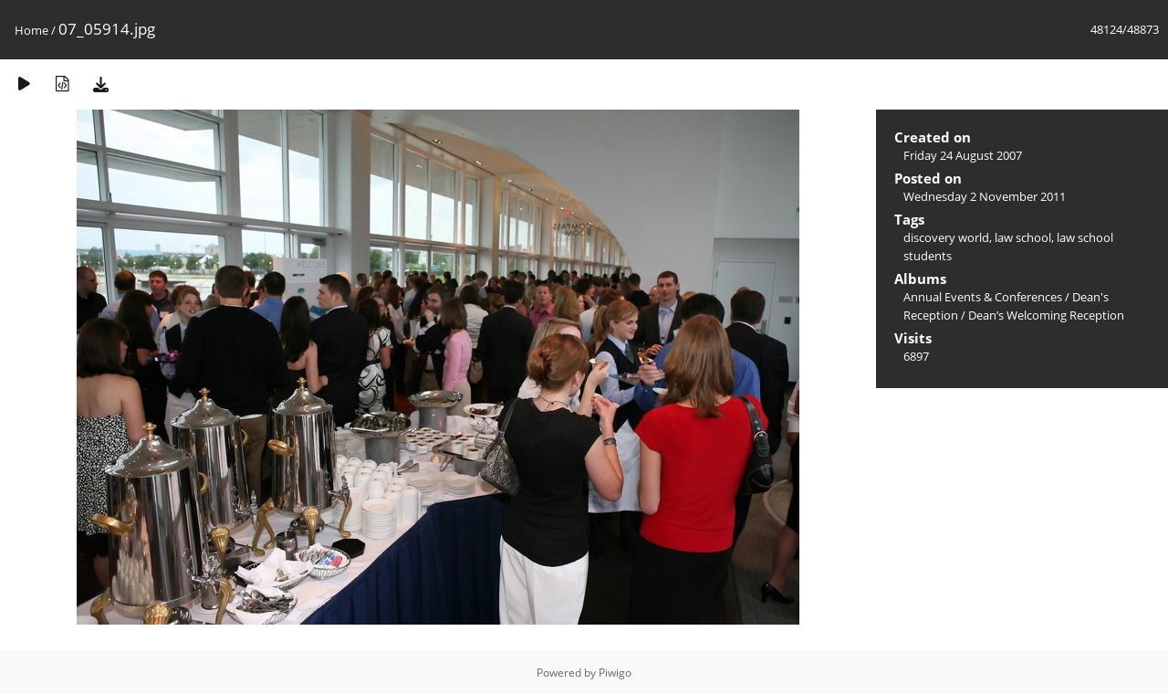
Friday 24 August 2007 (962, 155)
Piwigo (615, 672)
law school (1023, 237)
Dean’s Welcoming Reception (1046, 315)
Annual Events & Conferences (982, 297)
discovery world (946, 237)
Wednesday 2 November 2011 (984, 196)
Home (31, 30)
